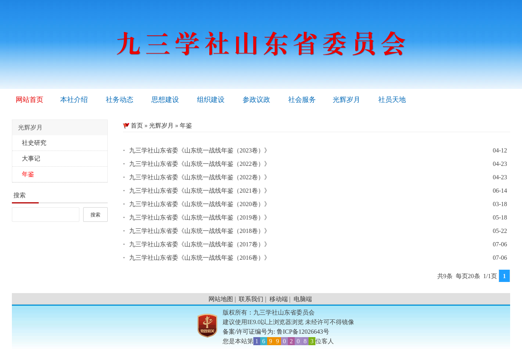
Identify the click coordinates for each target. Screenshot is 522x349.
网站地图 (220, 299)
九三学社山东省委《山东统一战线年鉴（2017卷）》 (199, 244)
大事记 (31, 158)
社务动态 (119, 99)
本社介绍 (74, 99)
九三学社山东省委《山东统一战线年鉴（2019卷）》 (199, 217)
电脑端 (303, 299)
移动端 (278, 299)
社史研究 (34, 142)
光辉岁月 (346, 99)
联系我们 (251, 299)
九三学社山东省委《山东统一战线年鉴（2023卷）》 (199, 150)
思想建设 (165, 99)
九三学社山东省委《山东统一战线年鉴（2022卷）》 (199, 164)
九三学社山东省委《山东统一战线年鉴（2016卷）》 (199, 257)
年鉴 (28, 174)
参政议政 (256, 99)
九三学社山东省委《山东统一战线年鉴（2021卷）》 (199, 190)
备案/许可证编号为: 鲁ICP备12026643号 (276, 331)
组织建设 (211, 99)
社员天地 (392, 99)
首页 (133, 125)
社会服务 (302, 99)
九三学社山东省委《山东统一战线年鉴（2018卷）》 (199, 231)
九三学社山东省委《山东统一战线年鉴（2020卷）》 (199, 204)
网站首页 (29, 99)
